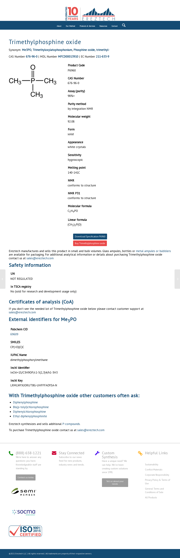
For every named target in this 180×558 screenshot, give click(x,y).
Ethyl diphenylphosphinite (30, 416)
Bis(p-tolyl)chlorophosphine (31, 407)
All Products (151, 497)
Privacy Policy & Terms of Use (157, 481)
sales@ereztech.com (40, 258)
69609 (14, 334)
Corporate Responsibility (157, 474)
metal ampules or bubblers (153, 251)
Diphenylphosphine (25, 402)
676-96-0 (31, 56)
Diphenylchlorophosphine (29, 412)
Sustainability (151, 464)
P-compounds (71, 424)
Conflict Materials (153, 469)
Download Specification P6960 (90, 236)
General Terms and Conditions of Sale (154, 490)
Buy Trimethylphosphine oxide (90, 243)
